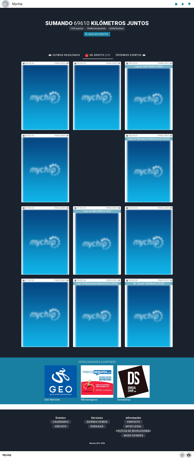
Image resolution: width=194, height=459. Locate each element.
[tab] (64, 55)
